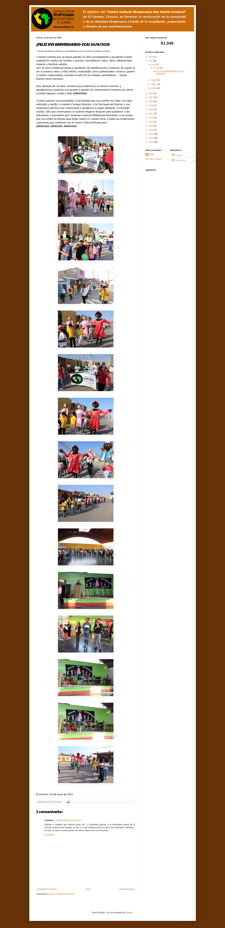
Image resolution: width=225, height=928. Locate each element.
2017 (151, 113)
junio (153, 64)
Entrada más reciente (47, 889)
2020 (151, 101)
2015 (151, 121)
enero (154, 88)
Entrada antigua (127, 889)
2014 (151, 126)
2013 (151, 130)
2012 (151, 134)
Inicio (88, 889)
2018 (151, 109)
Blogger (129, 912)
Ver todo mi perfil (153, 159)
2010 (151, 142)
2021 (151, 97)
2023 (151, 61)
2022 (151, 93)
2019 (151, 105)
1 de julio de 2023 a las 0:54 (68, 820)
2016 (151, 117)
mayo (154, 80)
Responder (50, 835)
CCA (52, 802)
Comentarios (179, 160)
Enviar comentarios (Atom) (61, 894)
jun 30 (157, 68)
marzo (154, 84)
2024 (151, 57)
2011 (151, 138)
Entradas (177, 155)
